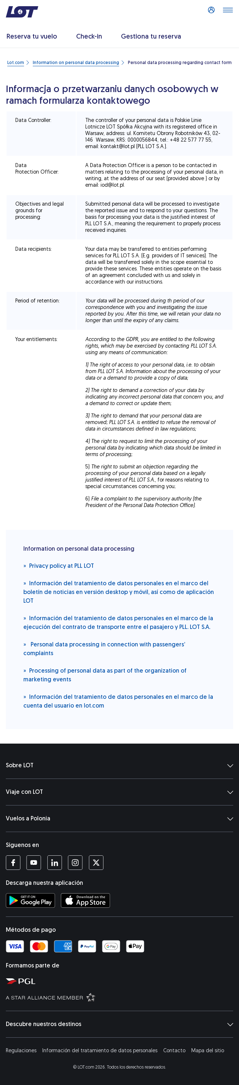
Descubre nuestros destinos (119, 1024)
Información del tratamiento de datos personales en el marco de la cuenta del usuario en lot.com (118, 701)
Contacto (174, 1051)
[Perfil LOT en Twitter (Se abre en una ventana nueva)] (96, 862)
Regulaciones (21, 1051)
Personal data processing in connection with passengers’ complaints (104, 648)
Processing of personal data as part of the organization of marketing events (105, 674)
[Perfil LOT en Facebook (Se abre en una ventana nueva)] (13, 862)
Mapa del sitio (207, 1051)
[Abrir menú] (227, 12)
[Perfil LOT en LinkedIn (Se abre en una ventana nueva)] (54, 862)
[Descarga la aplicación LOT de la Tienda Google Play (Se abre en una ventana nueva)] (30, 900)
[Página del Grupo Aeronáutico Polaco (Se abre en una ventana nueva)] (121, 981)
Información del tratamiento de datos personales (99, 1051)
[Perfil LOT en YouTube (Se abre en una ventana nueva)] (33, 862)
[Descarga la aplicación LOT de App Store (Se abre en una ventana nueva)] (85, 900)
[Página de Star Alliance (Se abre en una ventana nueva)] (121, 997)
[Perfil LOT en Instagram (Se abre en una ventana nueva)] (75, 862)
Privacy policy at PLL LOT (58, 565)
